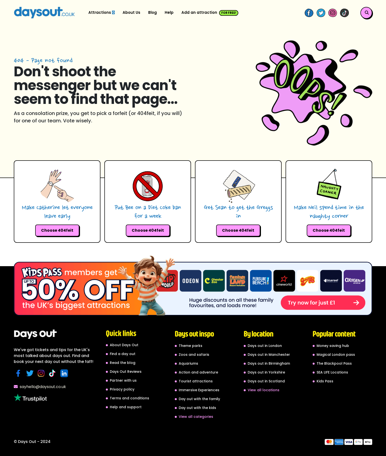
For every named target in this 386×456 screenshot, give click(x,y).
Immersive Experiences (199, 390)
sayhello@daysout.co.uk (40, 387)
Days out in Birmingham (269, 363)
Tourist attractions (196, 381)
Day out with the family (199, 398)
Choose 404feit (57, 230)
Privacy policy (122, 389)
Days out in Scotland (266, 381)
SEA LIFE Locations (332, 372)
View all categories (196, 416)
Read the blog (122, 362)
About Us (131, 12)
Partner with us (123, 380)
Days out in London (265, 345)
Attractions (101, 12)
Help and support (126, 407)
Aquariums (188, 363)
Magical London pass (336, 354)
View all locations (263, 390)
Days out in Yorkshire (266, 372)
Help (169, 12)
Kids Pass (325, 381)
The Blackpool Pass (334, 363)
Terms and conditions (129, 398)
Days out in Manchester (269, 354)
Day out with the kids (197, 407)
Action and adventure (198, 372)
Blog (152, 12)
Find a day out (122, 353)
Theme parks (190, 345)
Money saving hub (333, 345)
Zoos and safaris (194, 354)
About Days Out (124, 344)
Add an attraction (210, 13)
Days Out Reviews (126, 371)
